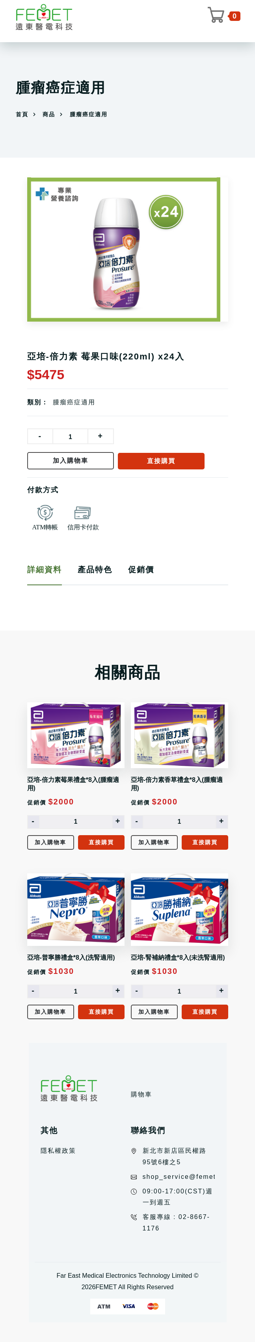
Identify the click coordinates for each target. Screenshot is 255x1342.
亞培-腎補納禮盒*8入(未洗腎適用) (178, 957)
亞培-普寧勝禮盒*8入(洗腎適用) (71, 957)
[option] (127, 249)
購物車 (141, 1094)
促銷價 (141, 569)
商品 (49, 114)
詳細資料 (44, 569)
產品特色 (95, 569)
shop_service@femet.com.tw (193, 1176)
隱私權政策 (58, 1150)
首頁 (22, 114)
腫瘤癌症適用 (74, 402)
